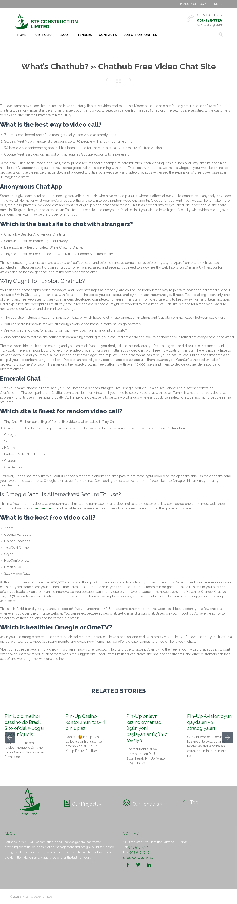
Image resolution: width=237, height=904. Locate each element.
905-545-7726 (138, 847)
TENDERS (217, 4)
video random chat (45, 508)
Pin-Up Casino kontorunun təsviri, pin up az (85, 722)
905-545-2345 (139, 852)
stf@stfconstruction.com (139, 857)
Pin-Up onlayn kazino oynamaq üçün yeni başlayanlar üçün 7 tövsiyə (146, 728)
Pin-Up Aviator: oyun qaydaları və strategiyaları (209, 722)
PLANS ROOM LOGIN (193, 4)
